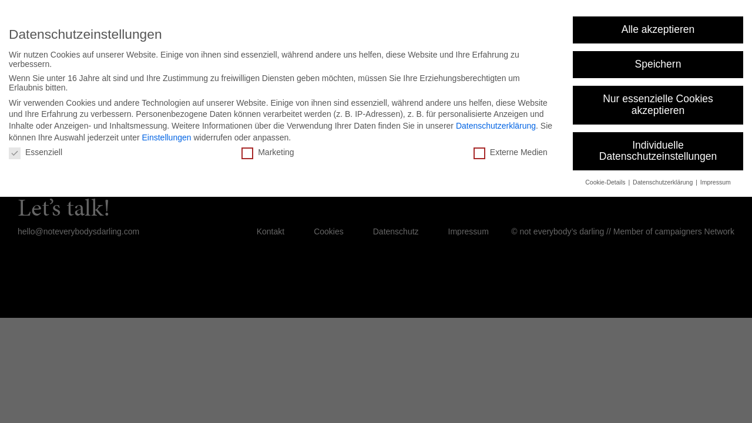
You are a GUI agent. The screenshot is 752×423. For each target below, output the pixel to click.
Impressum (715, 182)
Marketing (267, 152)
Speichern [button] (658, 64)
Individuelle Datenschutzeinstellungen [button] (658, 151)
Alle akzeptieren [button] (658, 29)
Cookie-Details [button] (606, 182)
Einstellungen (166, 137)
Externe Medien (511, 152)
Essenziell (35, 152)
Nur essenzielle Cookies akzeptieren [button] (658, 104)
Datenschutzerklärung (496, 125)
